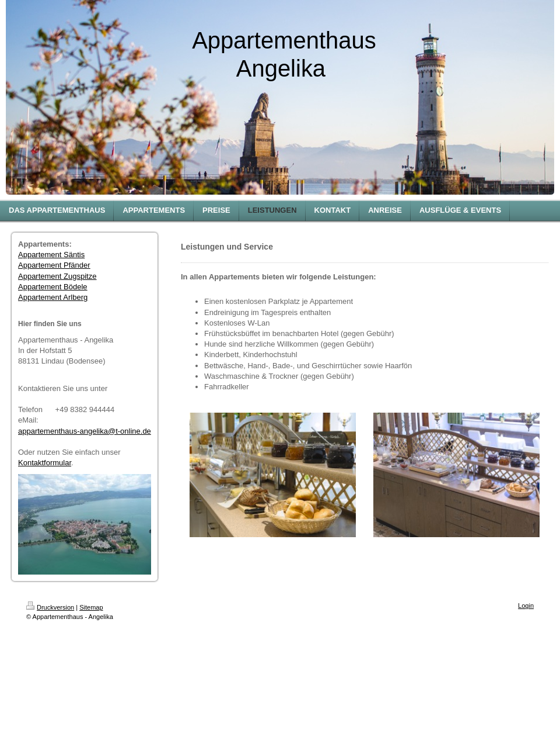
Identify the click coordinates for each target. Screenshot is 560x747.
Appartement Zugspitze (57, 276)
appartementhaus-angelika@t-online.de (84, 431)
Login (526, 605)
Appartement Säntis (51, 254)
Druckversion (50, 607)
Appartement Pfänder (54, 265)
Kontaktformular (44, 462)
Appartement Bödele (53, 286)
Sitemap (91, 607)
